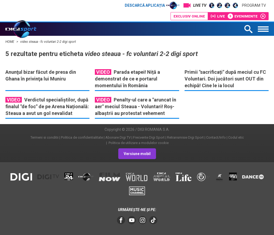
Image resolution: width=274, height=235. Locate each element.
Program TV (254, 5)
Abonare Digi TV (118, 137)
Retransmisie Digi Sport (185, 137)
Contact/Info (216, 137)
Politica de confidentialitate (82, 137)
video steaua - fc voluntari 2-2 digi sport (48, 42)
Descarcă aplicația (152, 5)
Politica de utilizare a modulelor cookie (138, 143)
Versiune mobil (137, 154)
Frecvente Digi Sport (149, 137)
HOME (10, 42)
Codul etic (236, 137)
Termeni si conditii (44, 137)
